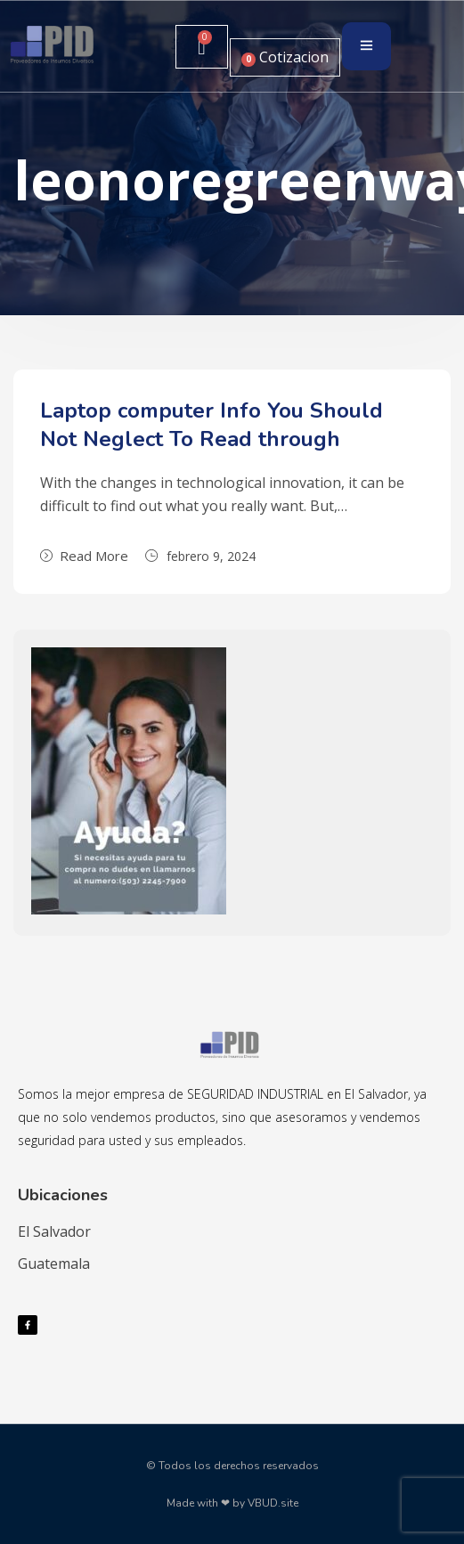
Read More (84, 556)
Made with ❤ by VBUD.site (232, 1503)
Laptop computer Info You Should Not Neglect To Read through (211, 424)
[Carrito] (201, 47)
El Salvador (54, 1231)
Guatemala (54, 1263)
